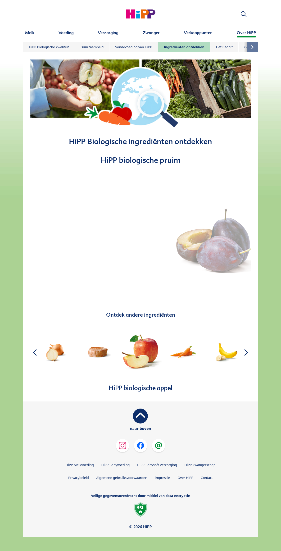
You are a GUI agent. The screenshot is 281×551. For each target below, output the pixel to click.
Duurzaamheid (92, 47)
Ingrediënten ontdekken (184, 47)
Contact (207, 477)
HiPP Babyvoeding (115, 465)
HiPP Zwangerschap (199, 465)
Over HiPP (185, 477)
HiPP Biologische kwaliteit (49, 47)
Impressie (162, 477)
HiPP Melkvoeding (80, 465)
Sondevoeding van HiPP (133, 47)
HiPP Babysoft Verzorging (157, 465)
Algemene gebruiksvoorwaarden (121, 477)
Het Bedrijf (224, 47)
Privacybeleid (78, 477)
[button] (243, 14)
